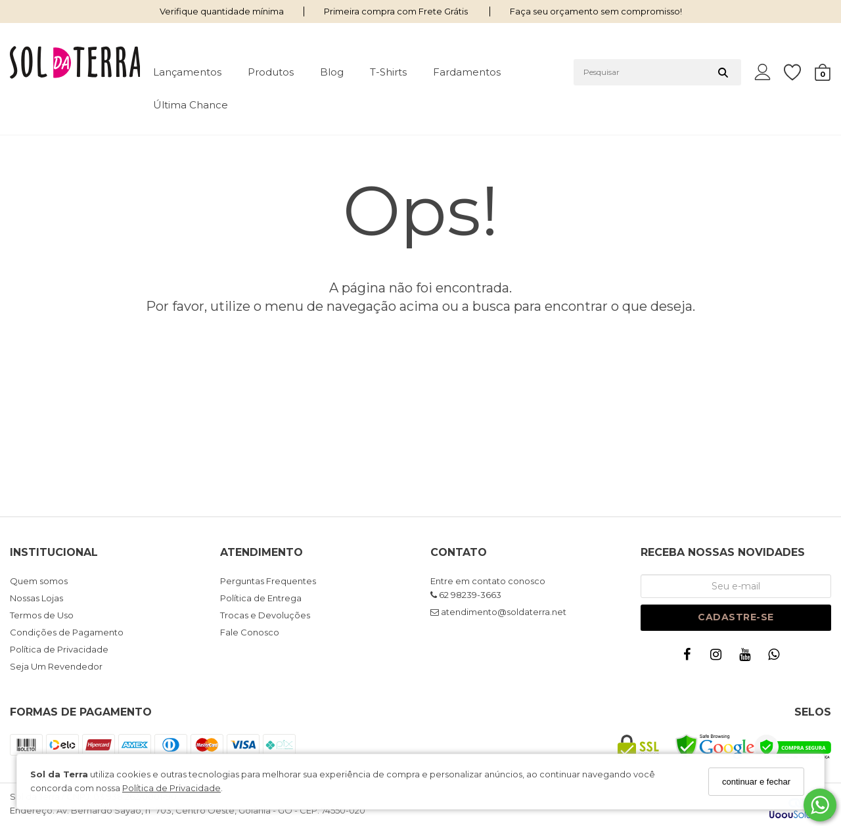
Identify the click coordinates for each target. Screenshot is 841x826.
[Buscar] (723, 72)
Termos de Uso (42, 615)
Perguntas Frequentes (268, 581)
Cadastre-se (736, 617)
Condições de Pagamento (67, 632)
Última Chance (190, 105)
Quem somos (39, 581)
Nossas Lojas (36, 598)
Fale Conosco (249, 632)
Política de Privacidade (171, 788)
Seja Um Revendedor (56, 666)
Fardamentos (467, 72)
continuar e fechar (756, 782)
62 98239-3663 (465, 594)
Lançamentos (187, 72)
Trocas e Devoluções (265, 615)
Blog (332, 72)
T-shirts (388, 72)
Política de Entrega (261, 598)
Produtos (271, 72)
